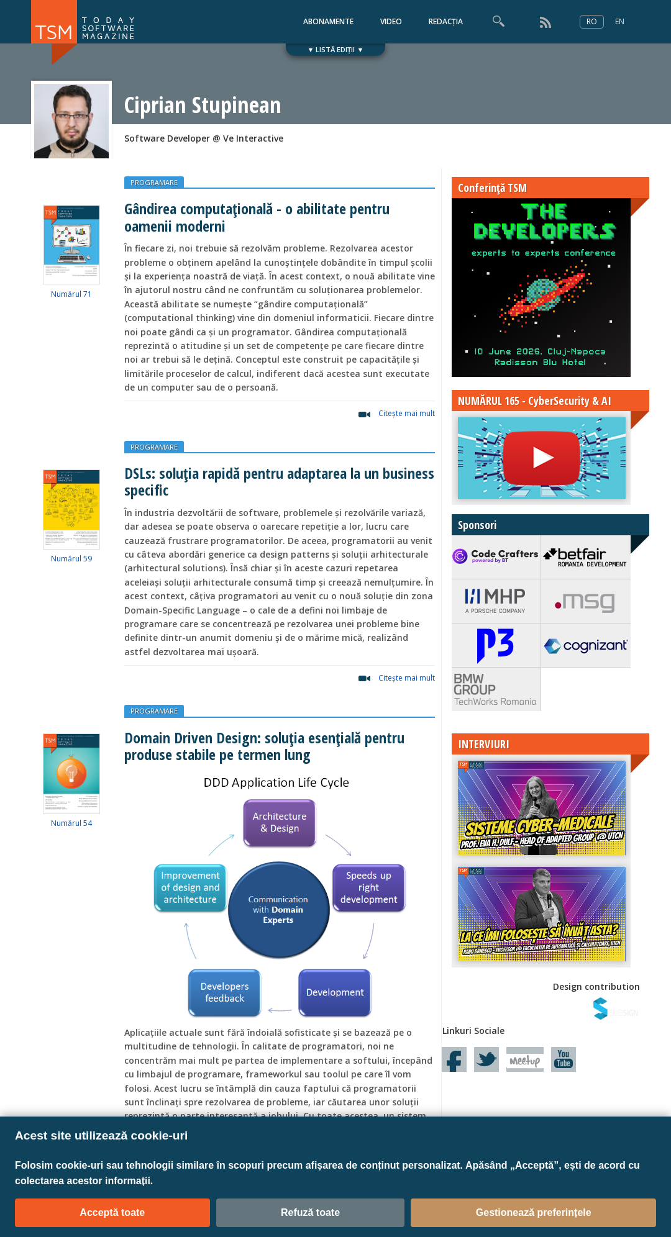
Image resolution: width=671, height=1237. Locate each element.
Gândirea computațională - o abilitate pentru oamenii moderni (257, 216)
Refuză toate (310, 1212)
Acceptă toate (112, 1212)
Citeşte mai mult (406, 413)
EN (619, 21)
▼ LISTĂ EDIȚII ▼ (336, 49)
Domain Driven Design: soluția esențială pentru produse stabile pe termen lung (264, 745)
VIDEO (391, 21)
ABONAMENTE (328, 21)
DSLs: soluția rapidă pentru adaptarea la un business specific (279, 481)
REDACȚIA (446, 21)
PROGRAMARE (154, 182)
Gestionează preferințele (533, 1212)
